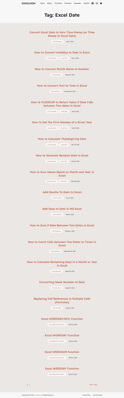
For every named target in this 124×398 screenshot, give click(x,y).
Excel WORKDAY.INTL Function (62, 318)
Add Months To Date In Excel (62, 192)
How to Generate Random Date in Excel (62, 155)
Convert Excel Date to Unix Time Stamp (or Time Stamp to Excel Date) (62, 34)
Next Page (93, 385)
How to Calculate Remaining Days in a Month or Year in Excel (62, 263)
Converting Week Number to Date (62, 282)
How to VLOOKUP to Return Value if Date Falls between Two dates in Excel (62, 104)
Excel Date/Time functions (56, 324)
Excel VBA (64, 58)
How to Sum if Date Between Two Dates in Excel (62, 225)
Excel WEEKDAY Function (62, 368)
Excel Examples (57, 41)
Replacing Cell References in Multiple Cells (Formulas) (62, 300)
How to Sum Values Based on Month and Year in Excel (62, 173)
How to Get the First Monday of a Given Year (62, 122)
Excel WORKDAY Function (62, 335)
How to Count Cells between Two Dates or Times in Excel (62, 243)
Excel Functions (56, 288)
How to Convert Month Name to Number (62, 69)
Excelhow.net (38, 395)
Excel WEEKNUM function (62, 352)
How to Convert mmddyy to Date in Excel (62, 52)
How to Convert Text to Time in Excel (62, 85)
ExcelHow (28, 3)
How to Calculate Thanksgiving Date (62, 138)
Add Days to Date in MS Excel (62, 208)
